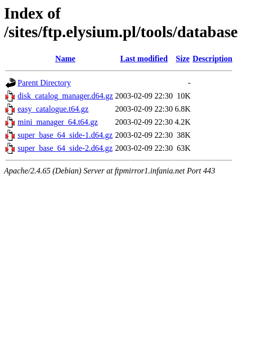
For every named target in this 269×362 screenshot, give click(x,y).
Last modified (144, 58)
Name (65, 58)
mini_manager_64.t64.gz (58, 122)
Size (183, 58)
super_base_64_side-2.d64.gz (65, 148)
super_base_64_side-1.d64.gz (65, 135)
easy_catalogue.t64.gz (53, 109)
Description (212, 58)
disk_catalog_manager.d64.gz (65, 96)
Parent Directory (44, 82)
